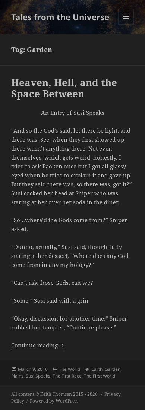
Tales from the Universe (60, 16)
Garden (112, 369)
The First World (99, 376)
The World (69, 369)
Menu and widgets (126, 24)
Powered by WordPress (54, 401)
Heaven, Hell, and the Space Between (64, 88)
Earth (97, 369)
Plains (17, 376)
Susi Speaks (38, 376)
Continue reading (38, 345)
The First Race (67, 376)
